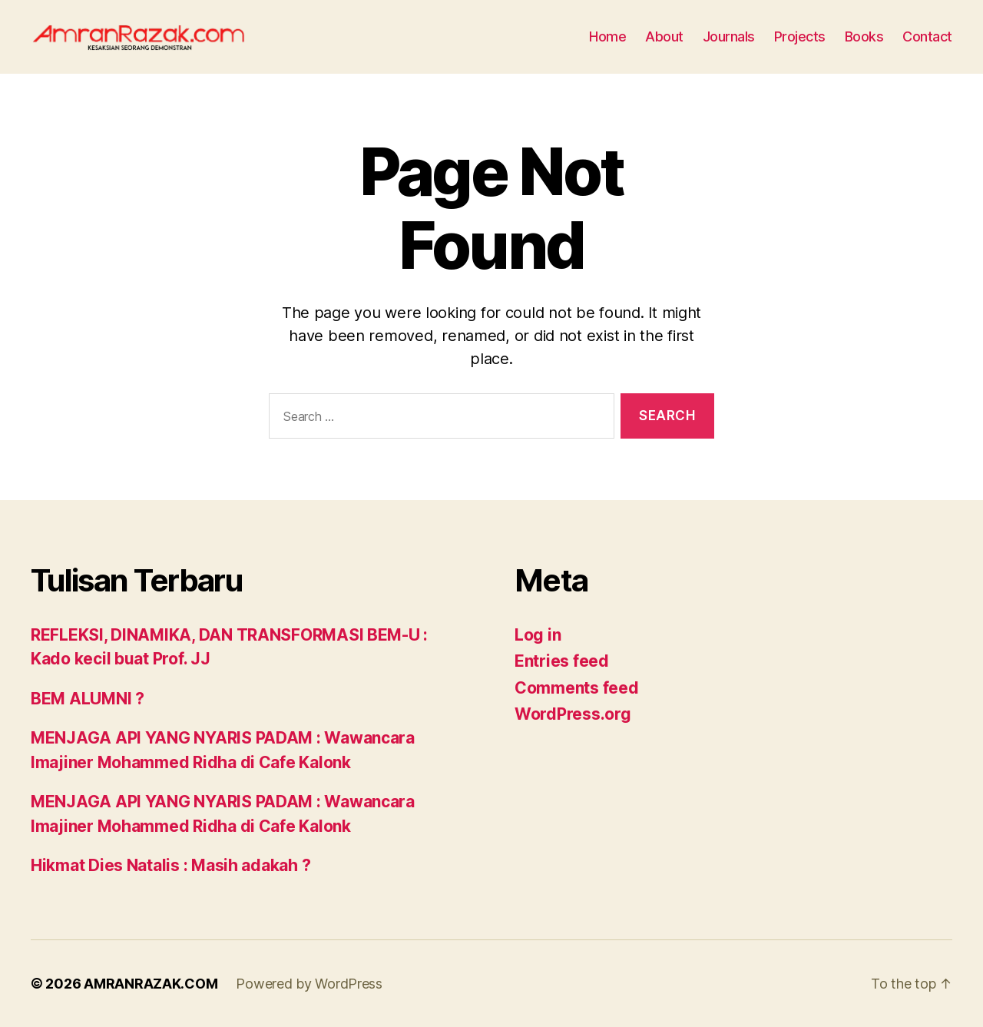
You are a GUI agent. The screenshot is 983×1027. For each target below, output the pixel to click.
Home (607, 36)
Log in (538, 634)
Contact (927, 36)
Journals (729, 36)
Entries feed (562, 661)
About (664, 36)
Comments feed (577, 687)
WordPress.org (573, 714)
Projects (800, 36)
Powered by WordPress (309, 984)
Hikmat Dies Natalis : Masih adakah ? (170, 865)
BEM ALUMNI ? (87, 698)
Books (864, 36)
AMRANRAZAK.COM (150, 984)
